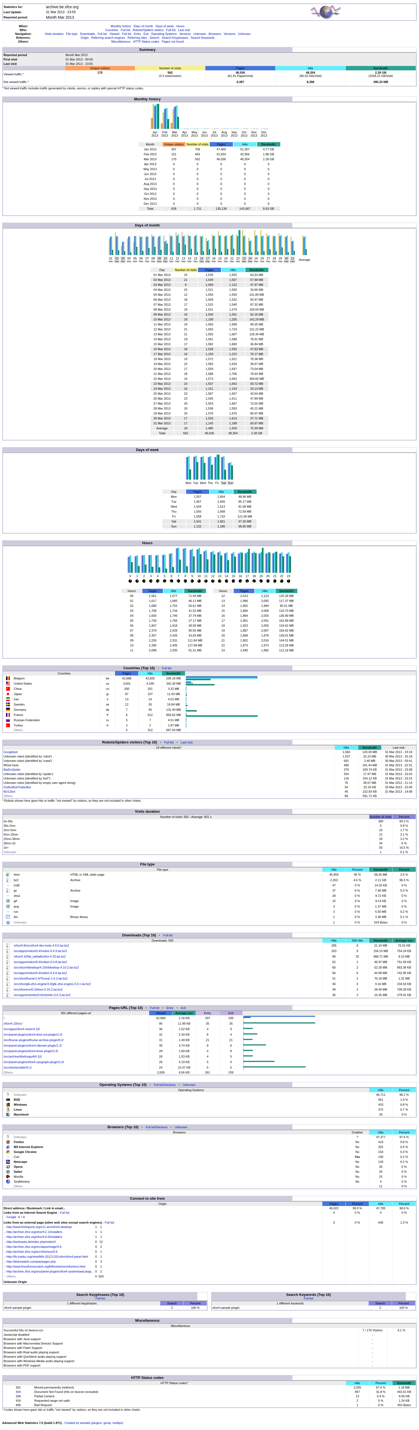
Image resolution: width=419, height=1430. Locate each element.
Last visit (184, 30)
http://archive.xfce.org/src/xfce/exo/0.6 (32, 1251)
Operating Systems (164, 33)
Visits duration (54, 33)
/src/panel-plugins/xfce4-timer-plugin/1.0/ (31, 1051)
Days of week (165, 26)
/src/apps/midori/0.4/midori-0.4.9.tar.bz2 (40, 951)
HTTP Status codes (146, 41)
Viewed (114, 33)
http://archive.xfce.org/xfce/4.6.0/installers (34, 1236)
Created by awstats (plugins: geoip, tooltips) (93, 1423)
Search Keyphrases (175, 37)
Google (11, 1217)
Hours (180, 26)
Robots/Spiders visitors (148, 30)
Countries (111, 30)
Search (154, 37)
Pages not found (173, 41)
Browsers (215, 33)
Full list (125, 30)
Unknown (200, 33)
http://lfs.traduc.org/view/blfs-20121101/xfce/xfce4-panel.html (47, 1256)
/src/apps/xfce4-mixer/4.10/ (22, 1029)
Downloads (87, 33)
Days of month (143, 26)
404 (18, 1391)
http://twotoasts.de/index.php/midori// (31, 1241)
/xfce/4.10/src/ (13, 1023)
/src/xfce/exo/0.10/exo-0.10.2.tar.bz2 (38, 989)
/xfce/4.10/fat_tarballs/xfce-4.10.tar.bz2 (40, 956)
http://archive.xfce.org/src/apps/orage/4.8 (34, 1246)
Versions (185, 33)
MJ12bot (9, 791)
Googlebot (11, 752)
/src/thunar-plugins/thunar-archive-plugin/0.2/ (34, 1040)
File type (72, 33)
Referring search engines (108, 37)
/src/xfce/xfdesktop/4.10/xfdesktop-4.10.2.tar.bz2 (46, 967)
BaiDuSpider (12, 769)
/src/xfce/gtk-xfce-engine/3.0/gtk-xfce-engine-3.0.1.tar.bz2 (52, 984)
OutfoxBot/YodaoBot (17, 787)
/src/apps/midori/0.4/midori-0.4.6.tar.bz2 (40, 973)
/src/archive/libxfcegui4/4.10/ (23, 1056)
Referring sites (137, 37)
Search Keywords (202, 37)
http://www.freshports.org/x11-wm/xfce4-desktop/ (39, 1227)
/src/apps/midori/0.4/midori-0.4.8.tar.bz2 (40, 962)
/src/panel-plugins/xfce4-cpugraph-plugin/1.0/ (34, 1062)
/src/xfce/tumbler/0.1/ (18, 1067)
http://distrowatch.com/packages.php (31, 1261)
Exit (145, 33)
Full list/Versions (165, 1084)
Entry (137, 33)
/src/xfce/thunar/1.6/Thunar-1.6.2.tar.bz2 (41, 978)
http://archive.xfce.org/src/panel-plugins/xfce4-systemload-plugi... (50, 1271)
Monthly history (121, 26)
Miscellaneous (120, 41)
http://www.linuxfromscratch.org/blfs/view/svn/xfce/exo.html (46, 1266)
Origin (85, 37)
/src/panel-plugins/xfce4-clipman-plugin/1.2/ (33, 1045)
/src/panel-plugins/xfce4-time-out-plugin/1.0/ (33, 1034)
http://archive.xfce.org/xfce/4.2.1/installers (34, 1231)
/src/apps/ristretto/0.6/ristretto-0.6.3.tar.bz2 (42, 995)
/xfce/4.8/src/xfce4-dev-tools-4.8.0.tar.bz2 (41, 945)
